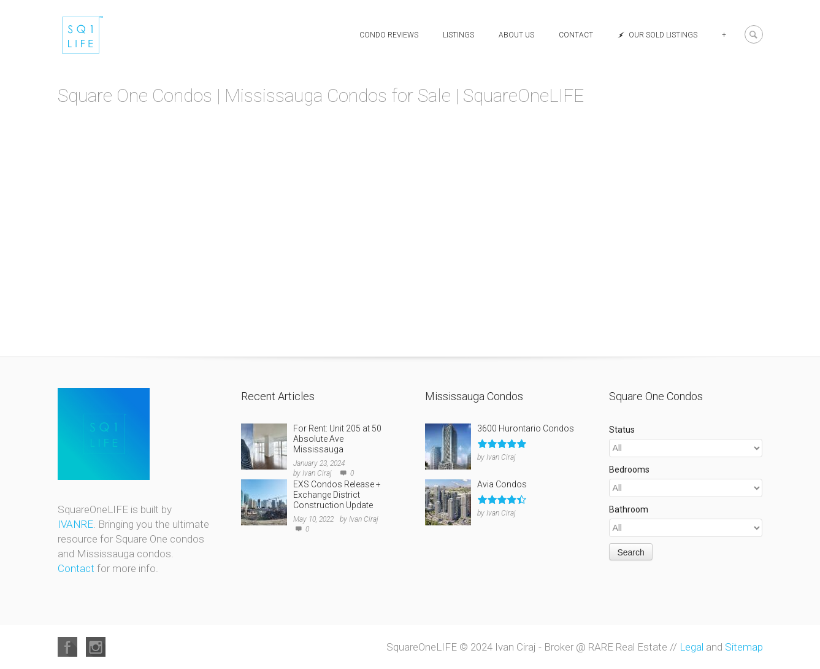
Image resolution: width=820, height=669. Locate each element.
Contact (576, 35)
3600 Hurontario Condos (525, 428)
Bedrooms (629, 469)
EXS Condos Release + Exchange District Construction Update (337, 494)
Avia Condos (502, 484)
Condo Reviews (388, 35)
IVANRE (75, 524)
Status (622, 430)
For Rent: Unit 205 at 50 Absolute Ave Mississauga (337, 438)
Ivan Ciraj (317, 473)
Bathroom (628, 509)
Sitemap (744, 647)
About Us (516, 35)
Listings (458, 35)
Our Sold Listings (657, 35)
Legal (691, 647)
